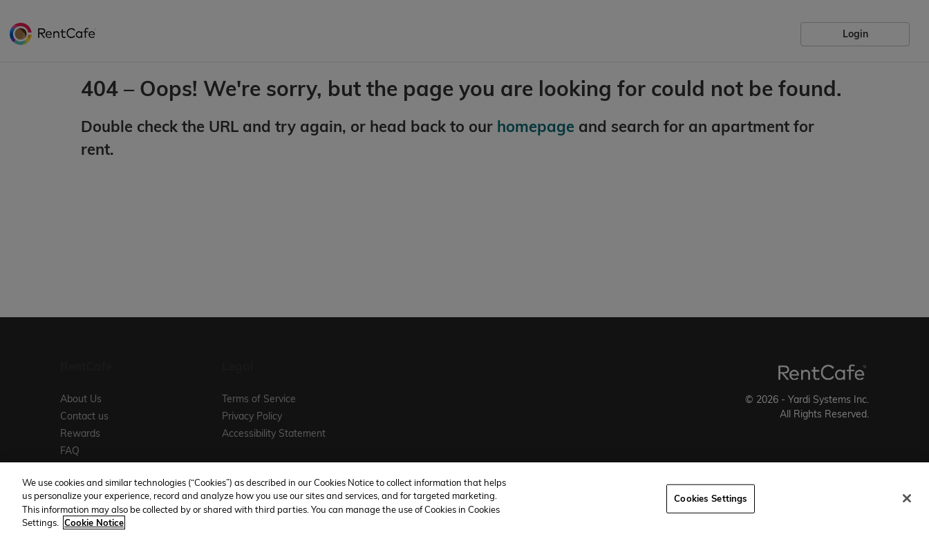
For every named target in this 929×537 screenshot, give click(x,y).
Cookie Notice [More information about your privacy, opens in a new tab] (94, 522)
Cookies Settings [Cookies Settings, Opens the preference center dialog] (710, 498)
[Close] (907, 498)
